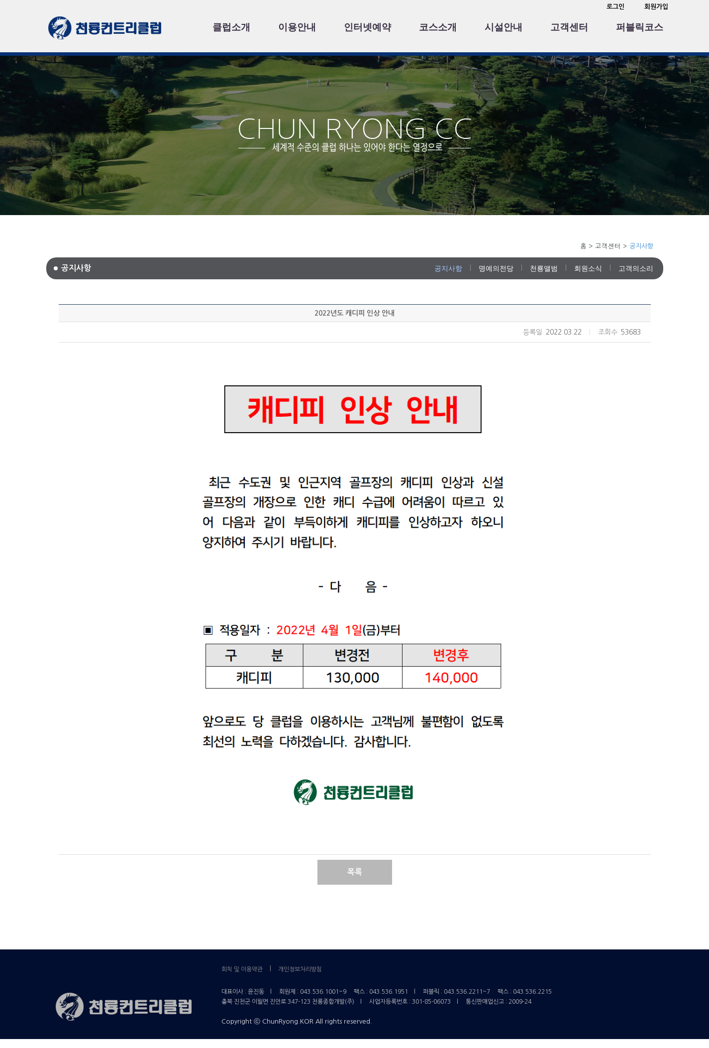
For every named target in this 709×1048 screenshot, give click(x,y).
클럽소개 (231, 27)
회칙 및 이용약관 (242, 969)
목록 (354, 872)
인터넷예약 (367, 27)
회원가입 (656, 6)
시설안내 (503, 27)
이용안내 (297, 27)
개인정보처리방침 (300, 969)
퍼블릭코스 (639, 27)
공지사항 (448, 268)
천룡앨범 (544, 268)
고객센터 (569, 27)
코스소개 (438, 27)
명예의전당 (496, 268)
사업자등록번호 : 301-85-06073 (410, 1002)
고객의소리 (635, 268)
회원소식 (588, 268)
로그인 (615, 6)
